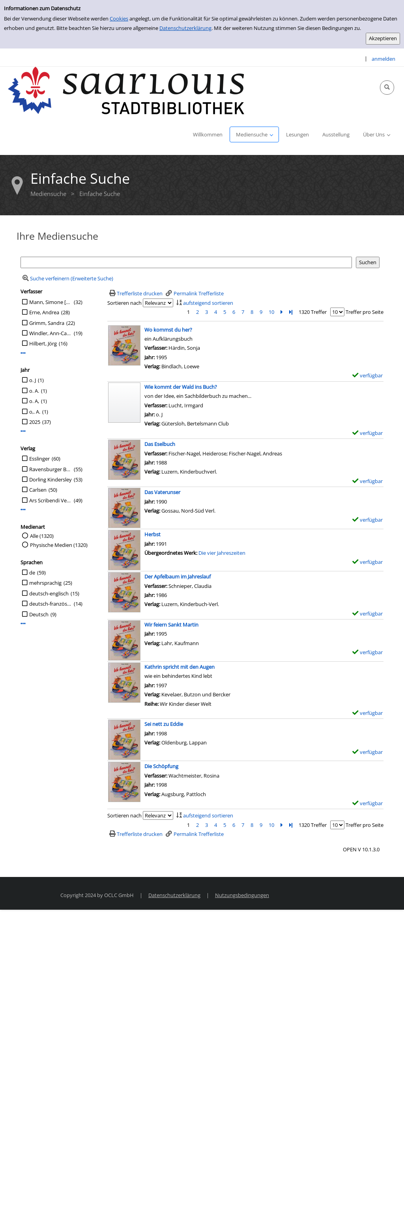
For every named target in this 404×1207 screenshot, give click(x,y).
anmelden (383, 58)
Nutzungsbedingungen (242, 895)
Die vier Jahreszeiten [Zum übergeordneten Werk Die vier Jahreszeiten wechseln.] (221, 552)
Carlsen (38, 489)
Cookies (119, 18)
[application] (254, 134)
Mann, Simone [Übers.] (50, 302)
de (32, 572)
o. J (32, 380)
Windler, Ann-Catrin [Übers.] (50, 333)
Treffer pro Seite (364, 311)
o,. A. (34, 411)
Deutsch (39, 614)
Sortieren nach (124, 302)
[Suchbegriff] (186, 262)
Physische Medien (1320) (59, 544)
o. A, (34, 401)
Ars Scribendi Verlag (50, 500)
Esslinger (39, 458)
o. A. (34, 390)
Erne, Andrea (44, 312)
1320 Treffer (313, 311)
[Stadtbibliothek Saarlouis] (126, 89)
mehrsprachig (45, 582)
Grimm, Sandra (46, 322)
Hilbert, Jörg (43, 343)
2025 (34, 421)
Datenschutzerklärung (185, 28)
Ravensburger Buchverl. (50, 469)
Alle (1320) (42, 535)
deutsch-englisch (49, 593)
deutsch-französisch (50, 603)
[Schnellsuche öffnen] (387, 87)
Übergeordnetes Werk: (171, 552)
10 (271, 311)
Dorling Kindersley (50, 479)
